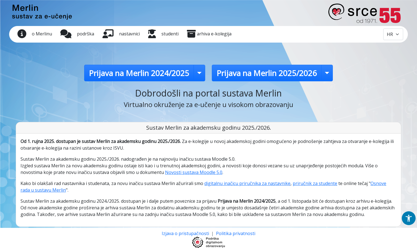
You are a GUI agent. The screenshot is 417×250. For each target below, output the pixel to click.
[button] (409, 218)
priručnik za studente (315, 183)
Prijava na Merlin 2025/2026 (267, 73)
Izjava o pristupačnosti (186, 233)
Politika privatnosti (235, 233)
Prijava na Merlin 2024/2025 (139, 73)
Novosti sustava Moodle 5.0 (193, 172)
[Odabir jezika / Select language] (393, 34)
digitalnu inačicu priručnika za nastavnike (247, 183)
